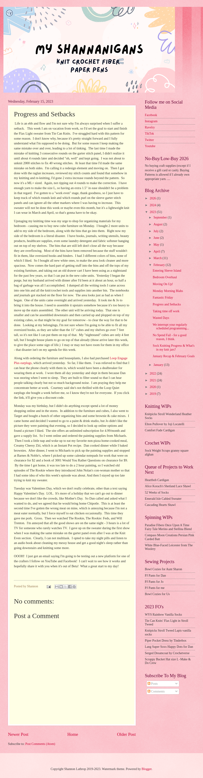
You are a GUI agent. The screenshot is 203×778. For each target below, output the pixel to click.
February (160, 265)
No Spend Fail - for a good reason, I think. (169, 337)
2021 (153, 380)
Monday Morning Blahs (168, 291)
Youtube (150, 146)
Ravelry (150, 127)
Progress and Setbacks (167, 304)
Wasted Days (161, 318)
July (156, 231)
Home (72, 734)
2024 (153, 205)
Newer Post (18, 734)
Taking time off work (166, 311)
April (157, 251)
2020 (153, 387)
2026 (153, 198)
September (161, 217)
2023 (153, 212)
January (159, 365)
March (158, 258)
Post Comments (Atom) (40, 744)
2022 (153, 373)
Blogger (147, 769)
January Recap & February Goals (174, 356)
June (157, 237)
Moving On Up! (163, 284)
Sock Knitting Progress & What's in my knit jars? (173, 347)
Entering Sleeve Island (167, 270)
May (157, 244)
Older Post (126, 734)
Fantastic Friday (163, 297)
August (158, 224)
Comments (156, 691)
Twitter (149, 140)
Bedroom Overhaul (165, 277)
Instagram (151, 121)
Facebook (151, 115)
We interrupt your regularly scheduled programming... (171, 326)
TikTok (149, 133)
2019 (153, 394)
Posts (153, 683)
